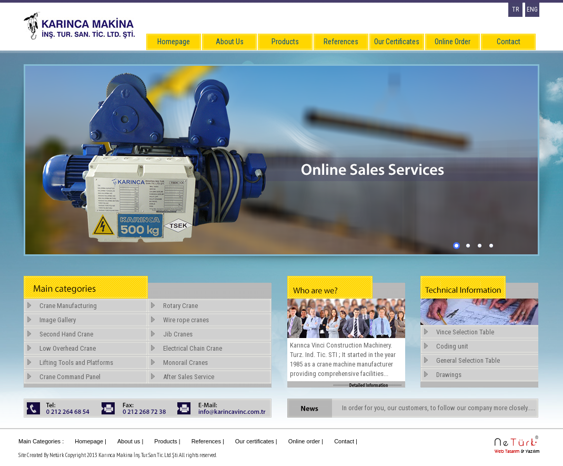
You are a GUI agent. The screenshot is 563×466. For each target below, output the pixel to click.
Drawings (448, 375)
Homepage (173, 41)
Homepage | (90, 441)
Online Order (452, 41)
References (341, 41)
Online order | (305, 441)
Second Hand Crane (66, 334)
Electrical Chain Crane (192, 348)
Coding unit (452, 346)
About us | (130, 441)
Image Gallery (57, 320)
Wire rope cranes (186, 320)
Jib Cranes (178, 334)
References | (208, 441)
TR (515, 9)
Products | (167, 441)
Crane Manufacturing (68, 306)
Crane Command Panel (69, 377)
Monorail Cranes (185, 362)
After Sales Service (188, 377)
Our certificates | (256, 441)
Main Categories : (41, 441)
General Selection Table (468, 360)
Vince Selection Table (465, 332)
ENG (532, 9)
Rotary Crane (180, 306)
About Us (230, 41)
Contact (508, 41)
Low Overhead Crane (67, 348)
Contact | (345, 441)
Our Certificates (396, 41)
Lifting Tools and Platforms (76, 362)
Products (285, 41)
